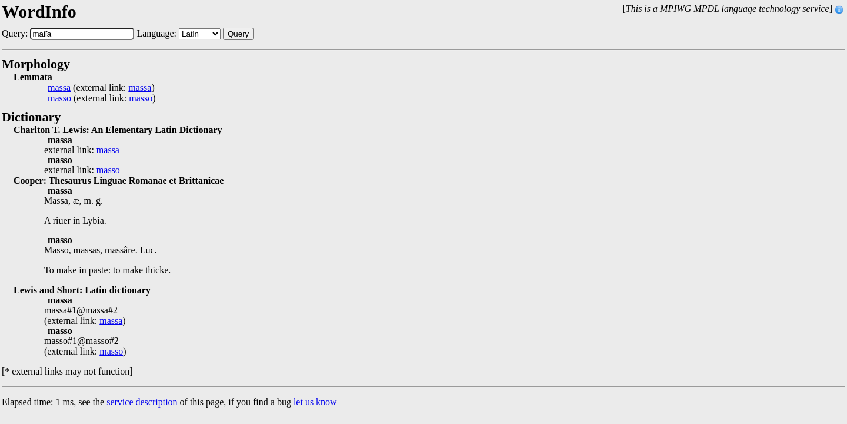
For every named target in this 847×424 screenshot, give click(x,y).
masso (59, 98)
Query (238, 33)
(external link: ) (101, 87)
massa (59, 87)
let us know (315, 402)
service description (141, 402)
